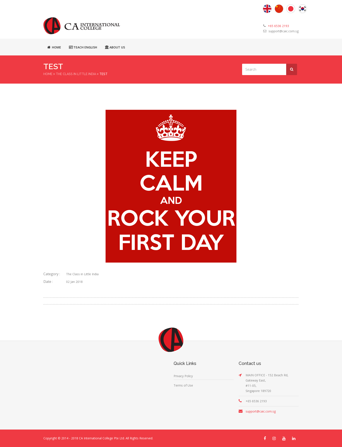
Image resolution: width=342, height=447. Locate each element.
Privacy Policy (183, 376)
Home (54, 47)
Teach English (83, 47)
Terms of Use (183, 385)
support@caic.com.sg (283, 31)
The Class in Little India (76, 74)
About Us (115, 47)
